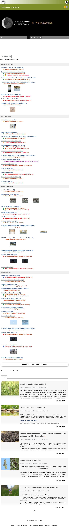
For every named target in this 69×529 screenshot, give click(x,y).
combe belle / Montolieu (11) (8, 120)
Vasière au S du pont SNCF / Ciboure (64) (11, 99)
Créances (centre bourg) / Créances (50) (11, 345)
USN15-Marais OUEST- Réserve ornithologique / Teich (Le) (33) (17, 250)
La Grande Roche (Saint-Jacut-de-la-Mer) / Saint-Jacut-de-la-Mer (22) (18, 136)
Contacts (36, 520)
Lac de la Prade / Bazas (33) (8, 316)
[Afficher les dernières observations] (9, 59)
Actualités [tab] (4, 377)
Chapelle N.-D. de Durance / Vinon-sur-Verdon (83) (14, 103)
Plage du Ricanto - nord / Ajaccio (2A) (11, 298)
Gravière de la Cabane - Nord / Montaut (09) (12, 67)
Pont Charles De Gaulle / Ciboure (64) (11, 94)
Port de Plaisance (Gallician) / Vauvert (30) (12, 307)
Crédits (40, 520)
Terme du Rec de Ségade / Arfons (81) (11, 177)
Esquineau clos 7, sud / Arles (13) (10, 194)
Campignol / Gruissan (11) (8, 190)
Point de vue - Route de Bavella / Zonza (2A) (12, 151)
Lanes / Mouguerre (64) (7, 172)
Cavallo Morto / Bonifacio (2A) (9, 212)
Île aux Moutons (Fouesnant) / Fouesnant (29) (13, 72)
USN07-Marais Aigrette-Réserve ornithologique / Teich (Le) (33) (17, 237)
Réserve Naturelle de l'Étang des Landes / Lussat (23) (15, 288)
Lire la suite (60, 400)
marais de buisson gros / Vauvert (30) (11, 303)
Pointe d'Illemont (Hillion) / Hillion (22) (11, 141)
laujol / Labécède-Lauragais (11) (9, 132)
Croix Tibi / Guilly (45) (6, 168)
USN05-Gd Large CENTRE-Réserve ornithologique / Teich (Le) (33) (18, 82)
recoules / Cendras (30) (7, 311)
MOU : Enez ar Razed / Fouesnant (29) (11, 206)
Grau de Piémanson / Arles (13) (9, 284)
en (66, 7)
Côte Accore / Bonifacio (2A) (8, 216)
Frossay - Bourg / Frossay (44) (9, 164)
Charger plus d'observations (34, 364)
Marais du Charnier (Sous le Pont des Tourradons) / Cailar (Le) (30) (18, 77)
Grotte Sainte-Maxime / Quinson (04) (10, 275)
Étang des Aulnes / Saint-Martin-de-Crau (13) (12, 280)
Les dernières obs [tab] (6, 56)
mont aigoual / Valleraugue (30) (9, 221)
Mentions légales (30, 520)
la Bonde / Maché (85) (6, 181)
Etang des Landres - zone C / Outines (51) (12, 357)
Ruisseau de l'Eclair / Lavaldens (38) (10, 159)
